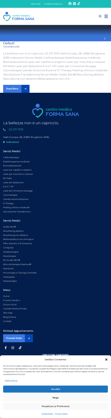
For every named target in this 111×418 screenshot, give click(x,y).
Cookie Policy (48, 413)
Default (9, 43)
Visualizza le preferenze (56, 406)
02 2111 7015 (16, 129)
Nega (56, 397)
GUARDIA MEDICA (53, 4)
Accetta (55, 389)
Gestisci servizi (11, 380)
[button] (106, 359)
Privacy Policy (61, 413)
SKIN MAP (36, 4)
